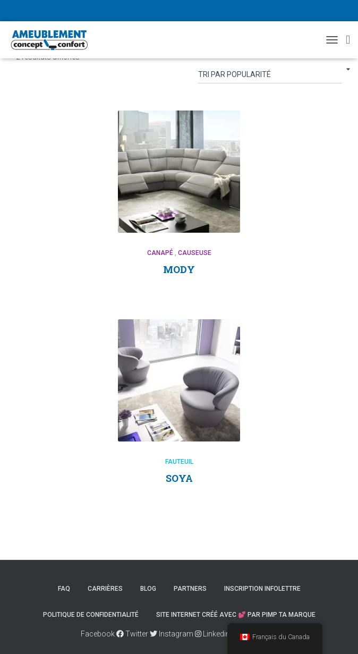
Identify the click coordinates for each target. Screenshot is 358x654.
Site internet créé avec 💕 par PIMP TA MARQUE (236, 614)
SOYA (179, 478)
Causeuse (194, 253)
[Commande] (270, 76)
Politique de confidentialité (91, 614)
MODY (179, 269)
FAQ (64, 588)
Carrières (105, 588)
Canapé (160, 253)
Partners (190, 588)
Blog (148, 588)
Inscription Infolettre (262, 588)
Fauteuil (179, 461)
